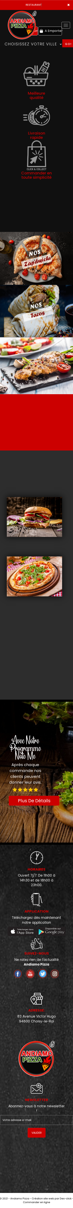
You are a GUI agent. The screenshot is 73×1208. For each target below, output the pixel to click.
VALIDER (37, 1133)
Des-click (66, 1198)
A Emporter (50, 31)
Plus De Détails (34, 801)
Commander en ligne (36, 1202)
